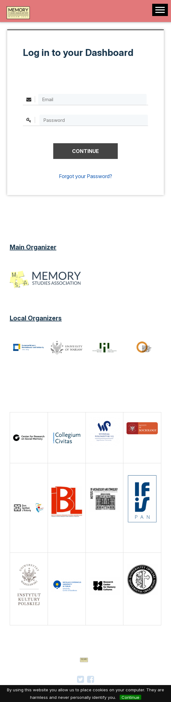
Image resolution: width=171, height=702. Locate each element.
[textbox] (93, 120)
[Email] (92, 99)
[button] (85, 151)
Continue (130, 697)
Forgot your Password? (85, 176)
